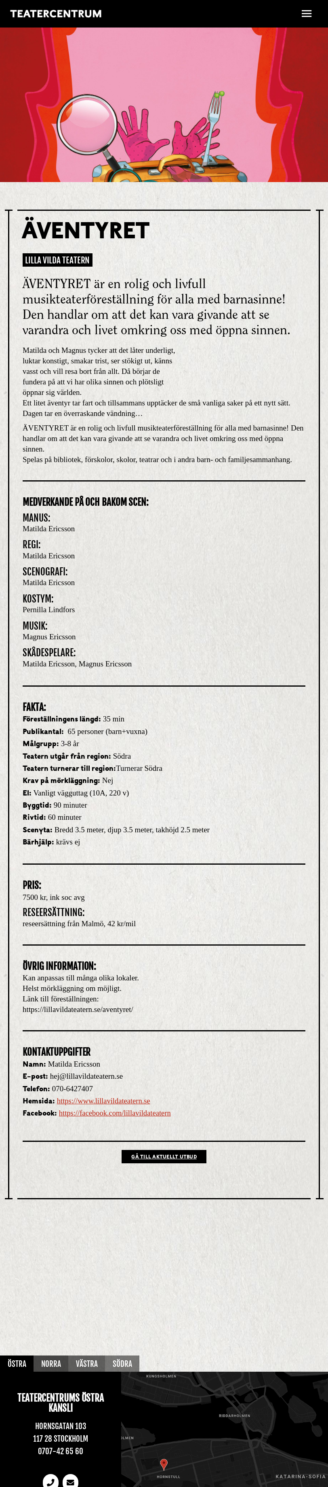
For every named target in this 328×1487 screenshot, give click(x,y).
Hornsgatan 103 (60, 1427)
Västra (88, 1364)
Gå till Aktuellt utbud (164, 1157)
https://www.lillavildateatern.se (105, 1101)
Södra (123, 1364)
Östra (17, 1364)
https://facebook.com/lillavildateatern (116, 1113)
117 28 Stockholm (60, 1439)
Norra (51, 1364)
